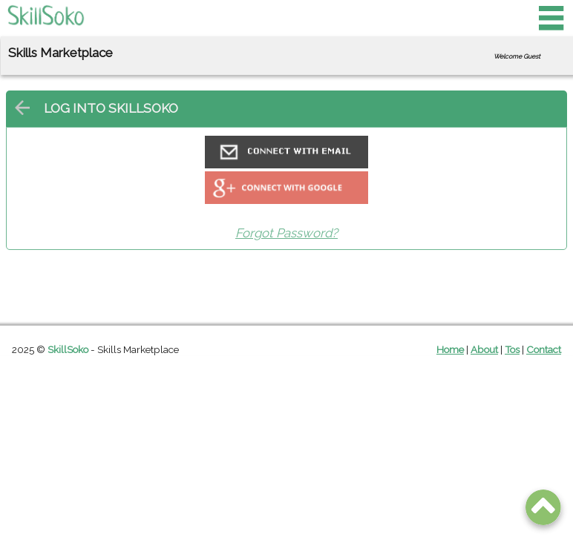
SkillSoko (68, 349)
